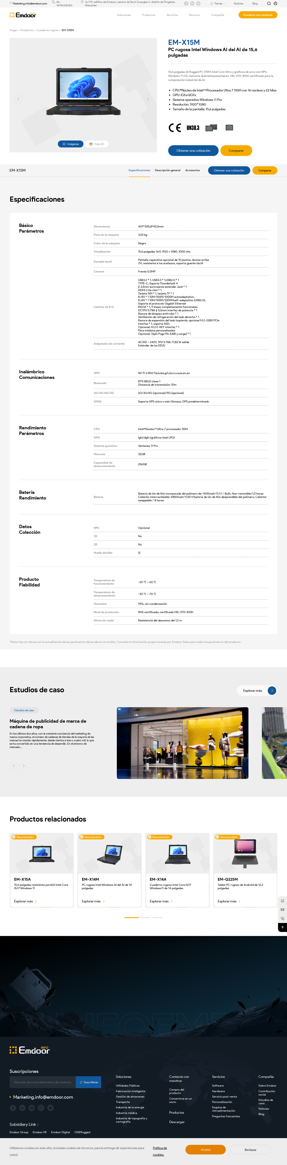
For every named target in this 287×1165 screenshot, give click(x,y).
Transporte (123, 1102)
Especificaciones (139, 170)
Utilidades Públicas (128, 1085)
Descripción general (167, 170)
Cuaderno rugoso (48, 30)
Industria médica (126, 1113)
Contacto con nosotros (257, 15)
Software (218, 1085)
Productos (151, 15)
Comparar (265, 170)
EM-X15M (68, 30)
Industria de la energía (130, 1107)
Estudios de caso (266, 1101)
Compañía (220, 15)
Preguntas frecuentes (226, 1116)
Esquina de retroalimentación (223, 1109)
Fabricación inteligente (130, 1091)
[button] (18, 99)
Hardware (218, 1091)
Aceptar (206, 1149)
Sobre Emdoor (267, 1085)
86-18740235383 (64, 3)
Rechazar (250, 1150)
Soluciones (126, 15)
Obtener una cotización (229, 170)
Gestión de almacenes (130, 1096)
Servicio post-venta (224, 1096)
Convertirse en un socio (180, 1100)
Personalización (222, 1102)
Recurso (197, 15)
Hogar (13, 30)
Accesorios (192, 170)
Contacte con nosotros (179, 1079)
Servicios (175, 15)
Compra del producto (176, 1091)
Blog (261, 1114)
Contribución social (267, 1092)
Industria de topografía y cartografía (131, 1120)
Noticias (264, 1108)
